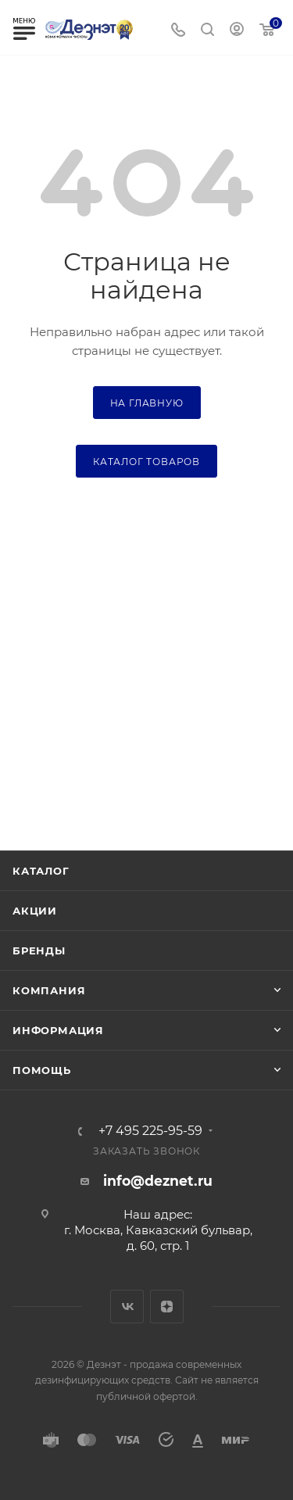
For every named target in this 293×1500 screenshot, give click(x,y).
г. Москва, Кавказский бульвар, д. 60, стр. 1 (158, 1238)
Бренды (39, 950)
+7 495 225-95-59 (150, 1131)
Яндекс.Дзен (167, 1306)
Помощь (42, 1070)
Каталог (41, 871)
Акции (35, 910)
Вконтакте (127, 1306)
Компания (49, 990)
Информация (58, 1030)
